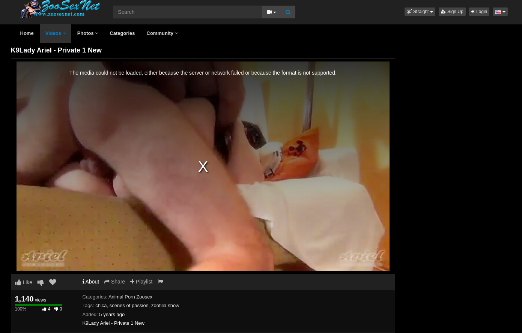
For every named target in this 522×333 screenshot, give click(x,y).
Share (114, 282)
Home (27, 33)
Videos (55, 33)
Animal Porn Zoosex (130, 297)
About (91, 282)
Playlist (141, 282)
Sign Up (452, 11)
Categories (122, 33)
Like (24, 282)
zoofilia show (165, 305)
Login (479, 11)
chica (101, 305)
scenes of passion (129, 305)
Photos (87, 33)
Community (162, 33)
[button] (420, 12)
